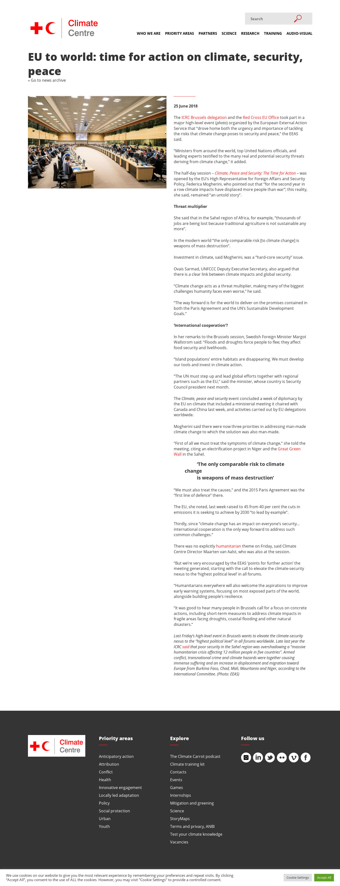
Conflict (106, 771)
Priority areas (179, 33)
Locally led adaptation (119, 795)
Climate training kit (187, 764)
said (185, 646)
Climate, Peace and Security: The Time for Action (255, 173)
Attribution (109, 764)
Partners (208, 33)
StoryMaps (180, 818)
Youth (104, 826)
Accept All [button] (324, 877)
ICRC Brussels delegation (204, 117)
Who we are (148, 33)
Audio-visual (299, 33)
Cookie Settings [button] (298, 877)
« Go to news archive (47, 80)
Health (105, 779)
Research (250, 33)
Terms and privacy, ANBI (192, 826)
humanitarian (228, 546)
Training (273, 33)
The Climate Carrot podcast (195, 756)
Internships (180, 795)
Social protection (114, 810)
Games (176, 787)
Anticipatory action (116, 756)
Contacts (178, 771)
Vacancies (179, 841)
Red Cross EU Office (261, 117)
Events (176, 779)
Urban (105, 818)
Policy (104, 803)
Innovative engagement (120, 787)
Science (229, 33)
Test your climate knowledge (196, 834)
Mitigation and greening (192, 803)
